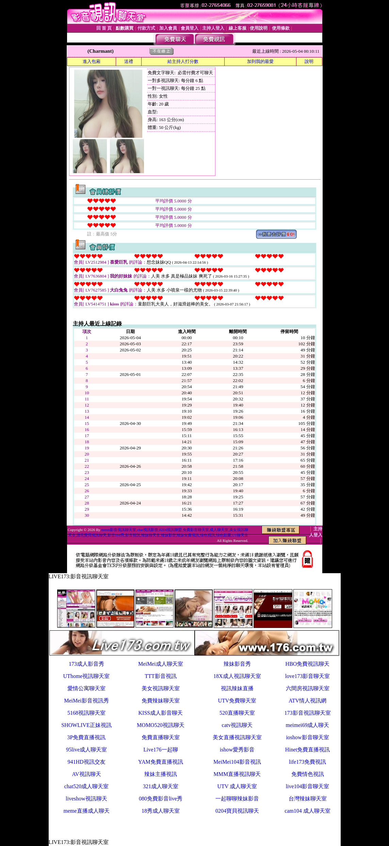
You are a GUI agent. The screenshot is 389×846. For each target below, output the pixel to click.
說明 (309, 61)
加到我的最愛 (260, 61)
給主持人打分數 (182, 61)
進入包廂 (91, 61)
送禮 (128, 61)
